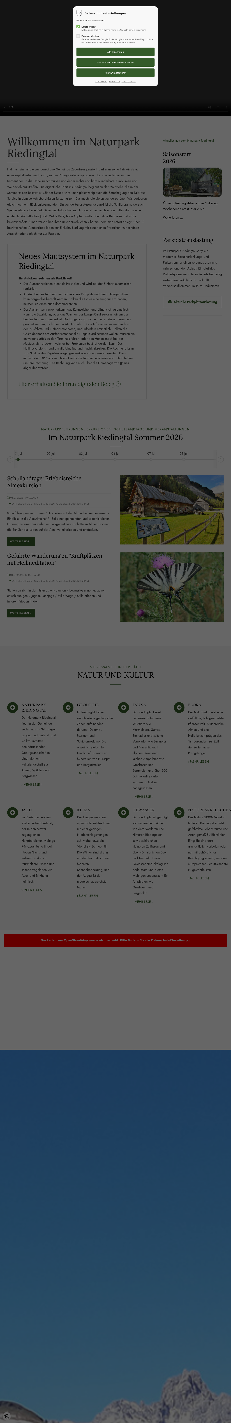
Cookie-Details (129, 81)
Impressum (114, 81)
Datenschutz (101, 81)
